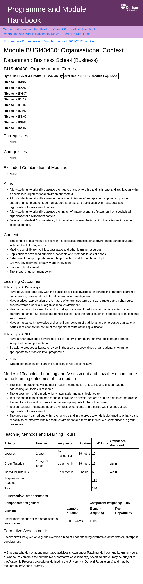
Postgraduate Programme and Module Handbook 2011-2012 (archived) (50, 41)
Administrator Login (77, 33)
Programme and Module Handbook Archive (31, 33)
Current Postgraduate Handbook (74, 29)
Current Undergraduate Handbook (25, 29)
